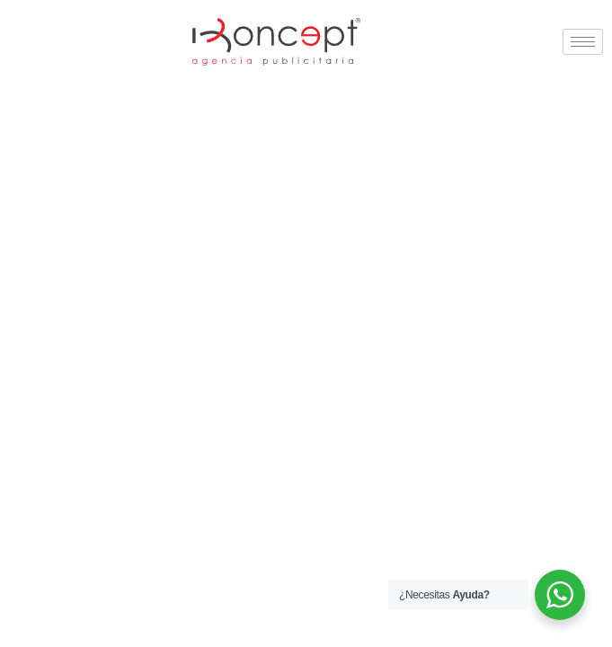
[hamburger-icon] (583, 42)
